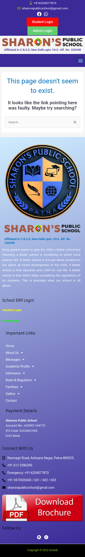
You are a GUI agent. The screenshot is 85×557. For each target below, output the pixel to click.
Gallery (13, 393)
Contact (11, 400)
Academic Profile (20, 366)
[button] (80, 60)
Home (10, 346)
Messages (15, 359)
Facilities (14, 386)
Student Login (12, 310)
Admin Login (11, 320)
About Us (14, 352)
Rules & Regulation (21, 380)
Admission (15, 373)
